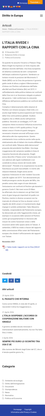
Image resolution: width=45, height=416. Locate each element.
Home (4, 29)
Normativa (9, 395)
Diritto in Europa (12, 15)
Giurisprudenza (11, 389)
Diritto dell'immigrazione (14, 384)
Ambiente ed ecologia (13, 381)
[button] (41, 15)
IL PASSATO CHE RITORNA (15, 299)
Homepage (23, 3)
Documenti (9, 387)
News (7, 392)
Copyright (27, 409)
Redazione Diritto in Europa (15, 55)
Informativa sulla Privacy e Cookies (24, 412)
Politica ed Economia (16, 29)
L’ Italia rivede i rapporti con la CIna (20, 247)
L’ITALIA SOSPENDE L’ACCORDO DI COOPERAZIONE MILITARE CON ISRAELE (19, 318)
